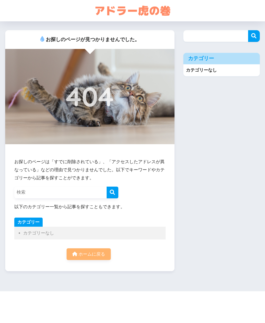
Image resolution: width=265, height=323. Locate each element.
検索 (254, 36)
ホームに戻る (88, 254)
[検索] (112, 192)
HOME (132, 301)
